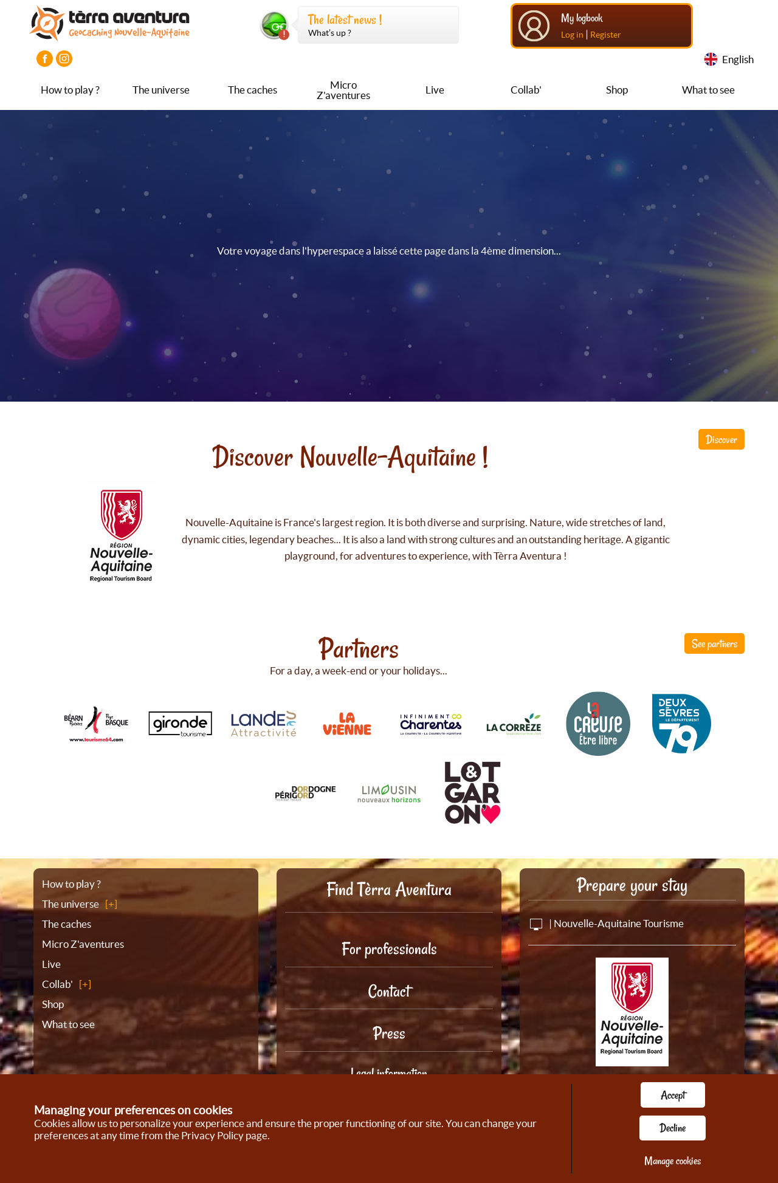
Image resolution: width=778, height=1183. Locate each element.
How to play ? (70, 89)
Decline (672, 1127)
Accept (673, 1095)
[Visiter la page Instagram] (64, 58)
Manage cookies (672, 1160)
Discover (721, 439)
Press (389, 1033)
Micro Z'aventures (343, 90)
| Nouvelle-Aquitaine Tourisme (606, 923)
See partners (714, 643)
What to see (708, 89)
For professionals (389, 949)
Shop (617, 89)
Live (434, 89)
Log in (572, 34)
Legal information (389, 1073)
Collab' (526, 89)
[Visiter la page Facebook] (44, 58)
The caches (252, 89)
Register (605, 34)
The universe (161, 89)
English (738, 59)
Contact (389, 991)
